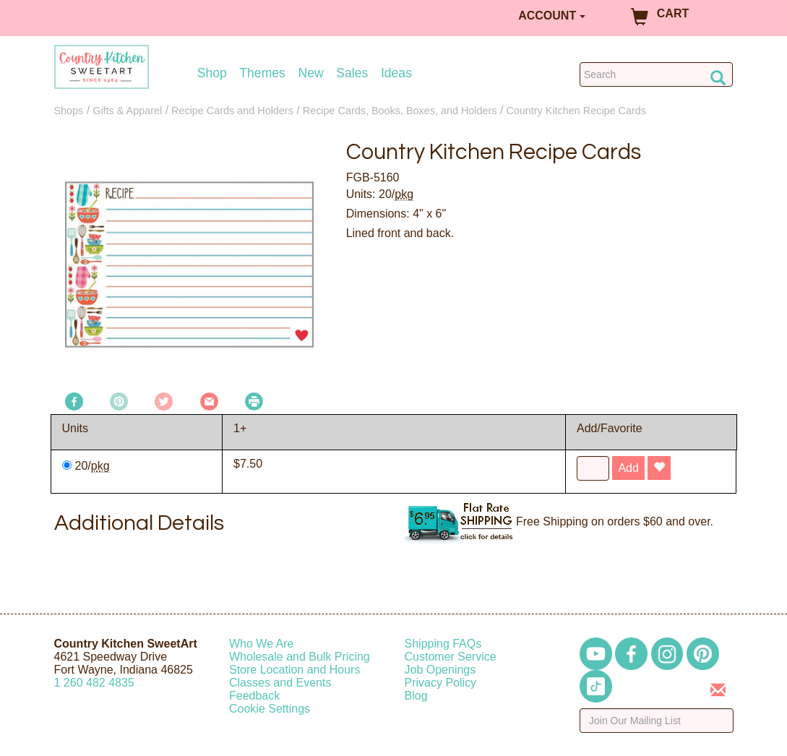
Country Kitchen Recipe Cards (576, 110)
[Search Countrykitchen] (657, 74)
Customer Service (450, 656)
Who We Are (261, 643)
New (310, 73)
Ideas (396, 73)
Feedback (254, 696)
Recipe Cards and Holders (232, 110)
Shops (69, 110)
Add (628, 468)
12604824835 (94, 682)
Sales (352, 73)
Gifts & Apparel (127, 110)
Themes (262, 73)
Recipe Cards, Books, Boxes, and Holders (400, 110)
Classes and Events (280, 682)
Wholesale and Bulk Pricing (299, 656)
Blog (416, 696)
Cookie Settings (269, 709)
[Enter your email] (657, 720)
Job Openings (440, 669)
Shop (212, 73)
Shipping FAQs (443, 643)
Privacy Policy (441, 682)
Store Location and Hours (294, 669)
